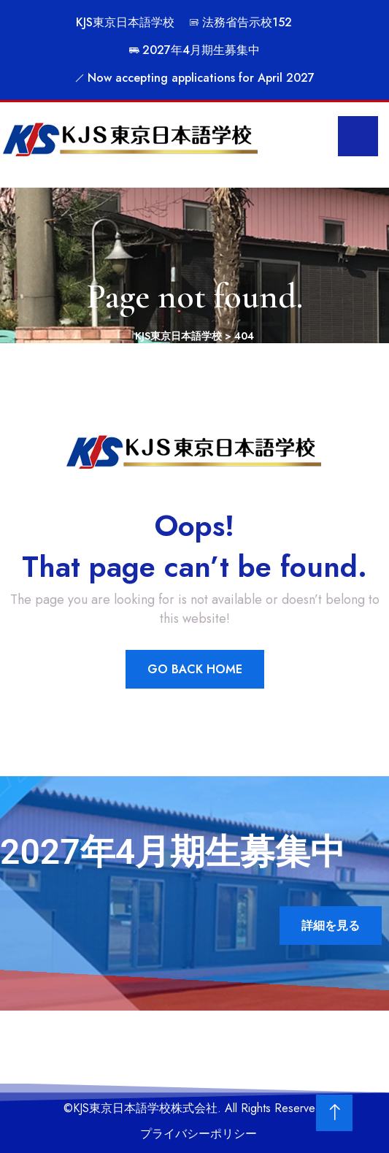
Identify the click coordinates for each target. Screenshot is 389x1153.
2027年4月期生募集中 (194, 50)
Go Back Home (194, 669)
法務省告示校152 (240, 22)
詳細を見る (330, 925)
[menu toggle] (358, 136)
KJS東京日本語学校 (125, 22)
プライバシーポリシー (198, 1133)
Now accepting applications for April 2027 (194, 77)
